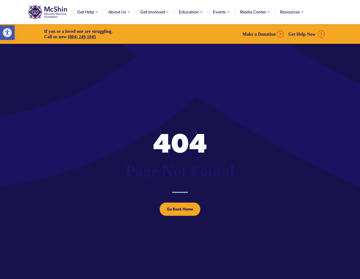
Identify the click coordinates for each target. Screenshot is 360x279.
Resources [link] (290, 12)
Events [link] (219, 12)
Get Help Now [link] (302, 34)
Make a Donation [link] (259, 34)
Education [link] (189, 12)
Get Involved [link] (152, 12)
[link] (7, 32)
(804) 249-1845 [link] (82, 36)
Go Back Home (180, 209)
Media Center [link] (253, 12)
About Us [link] (117, 12)
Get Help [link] (85, 12)
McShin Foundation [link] (47, 12)
